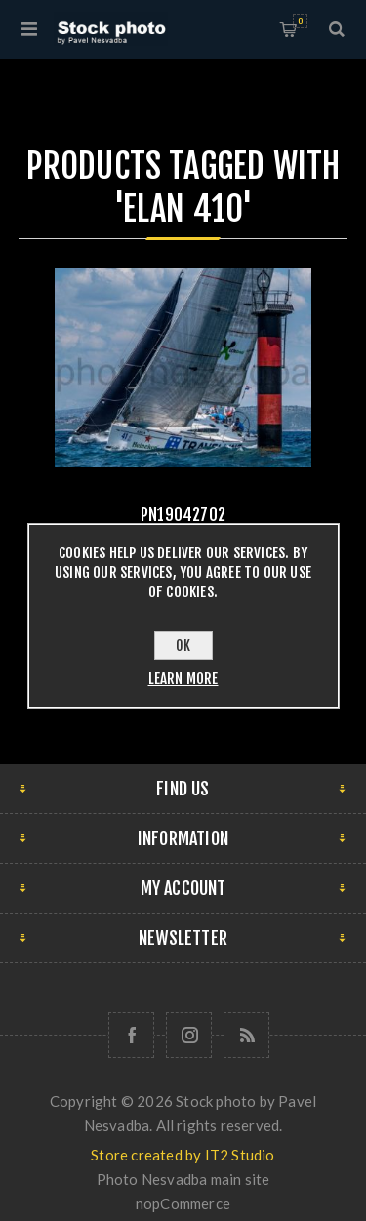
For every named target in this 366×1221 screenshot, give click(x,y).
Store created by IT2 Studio (182, 1154)
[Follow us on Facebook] (131, 1035)
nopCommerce (183, 1203)
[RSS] (246, 1035)
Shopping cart (300, 21)
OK (183, 645)
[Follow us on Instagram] (189, 1035)
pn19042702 (183, 515)
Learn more (183, 679)
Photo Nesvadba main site (183, 1179)
